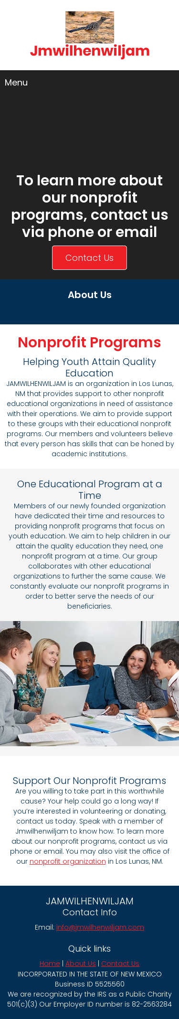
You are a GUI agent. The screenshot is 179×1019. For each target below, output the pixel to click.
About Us (80, 963)
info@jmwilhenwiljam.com (100, 927)
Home (50, 963)
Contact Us (120, 963)
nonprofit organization (68, 861)
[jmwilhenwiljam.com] (89, 36)
